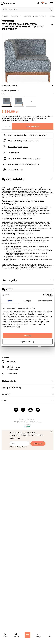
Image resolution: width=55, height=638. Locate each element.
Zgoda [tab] (9, 301)
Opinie (7, 289)
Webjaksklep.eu (31, 419)
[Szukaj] (50, 9)
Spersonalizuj (27, 342)
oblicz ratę (19, 169)
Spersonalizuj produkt (27, 86)
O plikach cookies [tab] (45, 301)
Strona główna (15, 16)
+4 (31, 101)
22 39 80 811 (27, 164)
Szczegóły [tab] (27, 301)
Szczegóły (9, 280)
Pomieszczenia (27, 16)
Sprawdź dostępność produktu (18, 147)
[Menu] (27, 635)
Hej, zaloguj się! (38, 3)
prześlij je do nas (36, 158)
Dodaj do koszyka (32, 126)
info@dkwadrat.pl (12, 373)
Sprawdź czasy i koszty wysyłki (36, 135)
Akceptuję (27, 335)
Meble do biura (39, 16)
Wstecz (5, 16)
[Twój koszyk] (46, 3)
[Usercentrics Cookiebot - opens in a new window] (43, 294)
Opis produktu (13, 179)
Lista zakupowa (43, 2)
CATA (27, 93)
